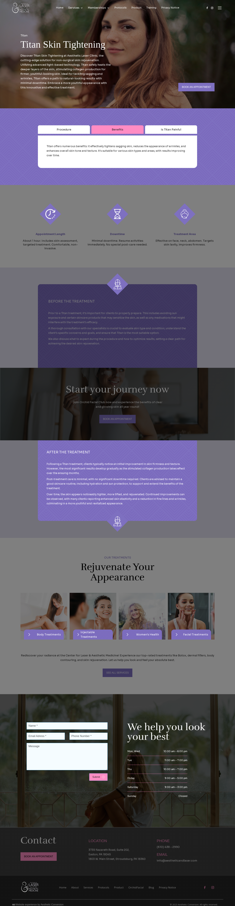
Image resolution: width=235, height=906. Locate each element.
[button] (75, 8)
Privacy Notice (170, 7)
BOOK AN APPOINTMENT (196, 87)
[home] (21, 8)
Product (136, 7)
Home (59, 7)
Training (151, 7)
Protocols (120, 7)
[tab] (64, 129)
